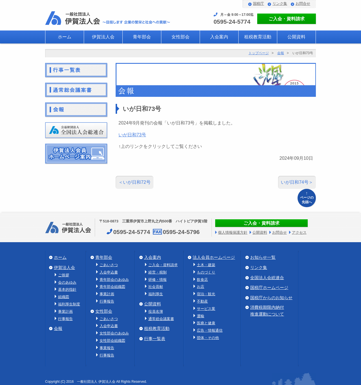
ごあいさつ (109, 265)
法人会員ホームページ (214, 257)
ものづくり (206, 272)
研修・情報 (157, 279)
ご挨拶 (63, 275)
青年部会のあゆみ (114, 279)
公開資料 (296, 36)
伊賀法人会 (103, 36)
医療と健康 (206, 323)
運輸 (200, 316)
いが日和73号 (132, 134)
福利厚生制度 (69, 304)
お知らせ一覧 (263, 257)
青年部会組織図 (112, 287)
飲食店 (202, 279)
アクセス (299, 232)
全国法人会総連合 (267, 277)
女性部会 (180, 36)
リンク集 (279, 3)
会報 (280, 53)
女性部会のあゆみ (114, 333)
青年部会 (142, 36)
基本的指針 (67, 289)
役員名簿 (155, 311)
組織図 (63, 297)
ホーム (64, 36)
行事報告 (65, 319)
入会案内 (219, 36)
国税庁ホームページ (269, 287)
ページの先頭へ (306, 197)
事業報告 (107, 348)
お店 (200, 287)
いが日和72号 (137, 182)
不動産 (202, 301)
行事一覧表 (154, 338)
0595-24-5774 (231, 21)
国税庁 (258, 3)
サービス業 (206, 309)
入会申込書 (109, 272)
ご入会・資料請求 (286, 18)
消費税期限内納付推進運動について (267, 310)
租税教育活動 (257, 36)
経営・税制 (157, 272)
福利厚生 (155, 294)
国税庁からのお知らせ (271, 297)
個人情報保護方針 (232, 232)
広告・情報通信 (210, 330)
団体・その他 (208, 338)
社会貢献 (155, 287)
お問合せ (303, 3)
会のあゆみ (67, 282)
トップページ (258, 53)
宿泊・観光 (206, 294)
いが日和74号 (295, 182)
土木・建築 (206, 265)
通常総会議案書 (161, 319)
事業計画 (65, 311)
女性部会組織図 (112, 340)
